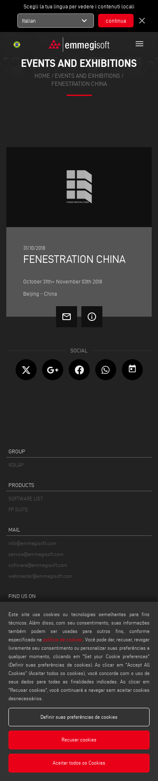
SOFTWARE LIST (25, 498)
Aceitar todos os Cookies (79, 762)
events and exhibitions (87, 76)
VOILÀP (16, 465)
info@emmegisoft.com (32, 543)
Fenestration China (79, 84)
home (42, 76)
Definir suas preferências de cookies (79, 717)
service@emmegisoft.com (36, 554)
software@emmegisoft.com (37, 565)
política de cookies (63, 639)
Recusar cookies (79, 739)
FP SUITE (18, 509)
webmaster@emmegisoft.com (40, 576)
